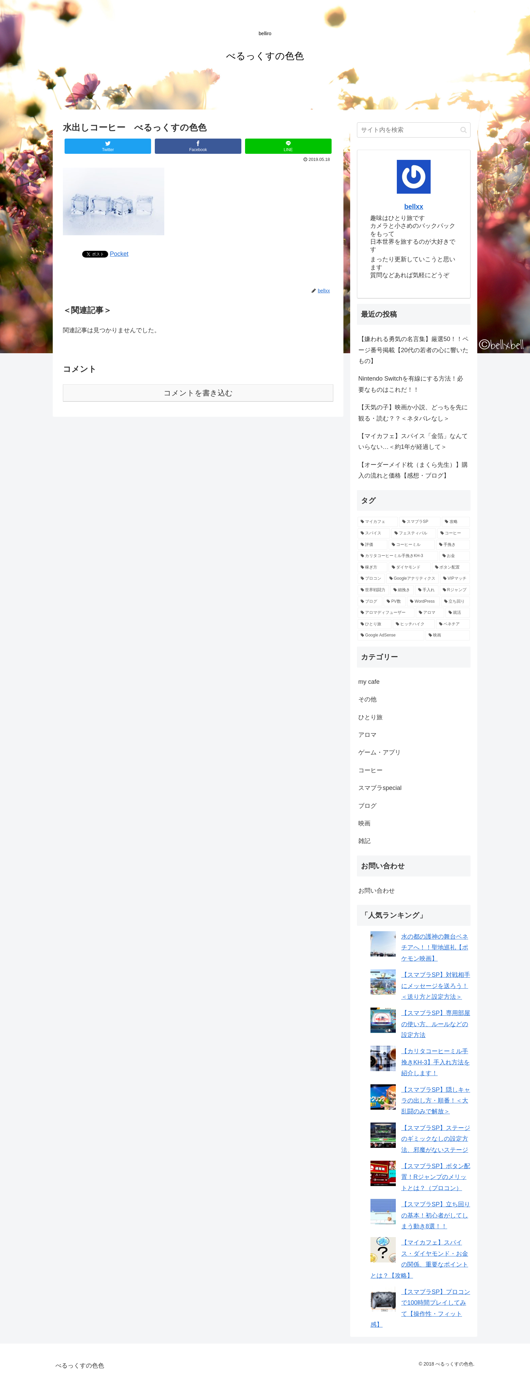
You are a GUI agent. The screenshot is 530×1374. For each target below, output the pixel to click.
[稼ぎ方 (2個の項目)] (372, 567)
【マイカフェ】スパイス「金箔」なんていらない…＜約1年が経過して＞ (413, 441)
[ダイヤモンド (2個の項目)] (410, 567)
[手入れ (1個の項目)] (426, 590)
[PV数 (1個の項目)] (395, 602)
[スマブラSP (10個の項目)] (420, 522)
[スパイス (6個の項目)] (374, 533)
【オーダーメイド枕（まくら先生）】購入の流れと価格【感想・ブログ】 (413, 470)
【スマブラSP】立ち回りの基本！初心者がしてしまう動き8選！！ (435, 1215)
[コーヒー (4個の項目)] (453, 533)
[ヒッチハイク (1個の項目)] (414, 624)
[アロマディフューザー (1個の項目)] (386, 613)
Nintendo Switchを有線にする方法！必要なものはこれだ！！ (410, 384)
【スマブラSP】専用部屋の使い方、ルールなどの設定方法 (435, 1024)
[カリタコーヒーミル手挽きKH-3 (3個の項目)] (398, 556)
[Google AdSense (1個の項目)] (391, 635)
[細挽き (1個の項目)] (402, 590)
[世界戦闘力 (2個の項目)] (373, 590)
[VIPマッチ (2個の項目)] (455, 579)
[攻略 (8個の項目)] (456, 522)
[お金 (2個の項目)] (454, 556)
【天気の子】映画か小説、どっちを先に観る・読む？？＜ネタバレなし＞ (413, 412)
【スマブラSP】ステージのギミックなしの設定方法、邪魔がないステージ (435, 1139)
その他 (367, 699)
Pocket (119, 253)
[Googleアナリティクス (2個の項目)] (412, 579)
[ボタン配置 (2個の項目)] (451, 567)
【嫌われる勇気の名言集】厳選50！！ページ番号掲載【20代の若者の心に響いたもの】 (413, 350)
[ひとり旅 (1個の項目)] (374, 624)
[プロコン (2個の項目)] (371, 579)
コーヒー (370, 770)
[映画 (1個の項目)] (448, 635)
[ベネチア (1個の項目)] (453, 624)
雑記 (364, 841)
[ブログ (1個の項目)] (370, 602)
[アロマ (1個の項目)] (430, 613)
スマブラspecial (380, 788)
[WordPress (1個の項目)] (423, 602)
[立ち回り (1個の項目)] (455, 602)
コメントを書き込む (198, 393)
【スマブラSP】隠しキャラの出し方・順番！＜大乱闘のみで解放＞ (435, 1100)
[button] (463, 130)
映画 (364, 823)
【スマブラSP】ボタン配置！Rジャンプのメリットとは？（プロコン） (435, 1177)
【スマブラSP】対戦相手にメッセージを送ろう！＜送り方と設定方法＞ (435, 985)
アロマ (367, 734)
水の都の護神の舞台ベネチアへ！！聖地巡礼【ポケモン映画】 (434, 947)
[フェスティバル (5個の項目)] (413, 533)
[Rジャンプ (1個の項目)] (455, 590)
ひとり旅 (370, 717)
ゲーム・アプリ (379, 752)
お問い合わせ (376, 890)
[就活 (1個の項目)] (457, 613)
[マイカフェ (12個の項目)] (378, 522)
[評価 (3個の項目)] (372, 545)
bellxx (413, 206)
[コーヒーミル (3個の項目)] (412, 545)
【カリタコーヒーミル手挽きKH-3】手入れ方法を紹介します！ (435, 1062)
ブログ (367, 805)
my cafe (369, 681)
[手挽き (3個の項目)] (453, 545)
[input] (414, 130)
